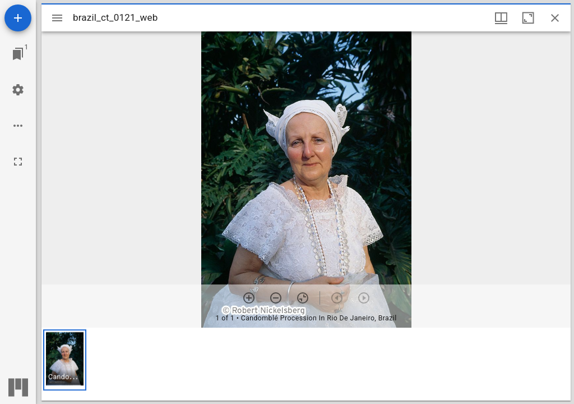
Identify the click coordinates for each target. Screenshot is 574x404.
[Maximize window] (528, 17)
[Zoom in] (248, 297)
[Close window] (554, 17)
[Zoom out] (275, 297)
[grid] (306, 364)
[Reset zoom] (302, 297)
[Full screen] (17, 161)
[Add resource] (17, 17)
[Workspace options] (17, 125)
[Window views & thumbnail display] (501, 17)
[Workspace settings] (17, 89)
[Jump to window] (17, 53)
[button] (65, 360)
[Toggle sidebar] (57, 17)
